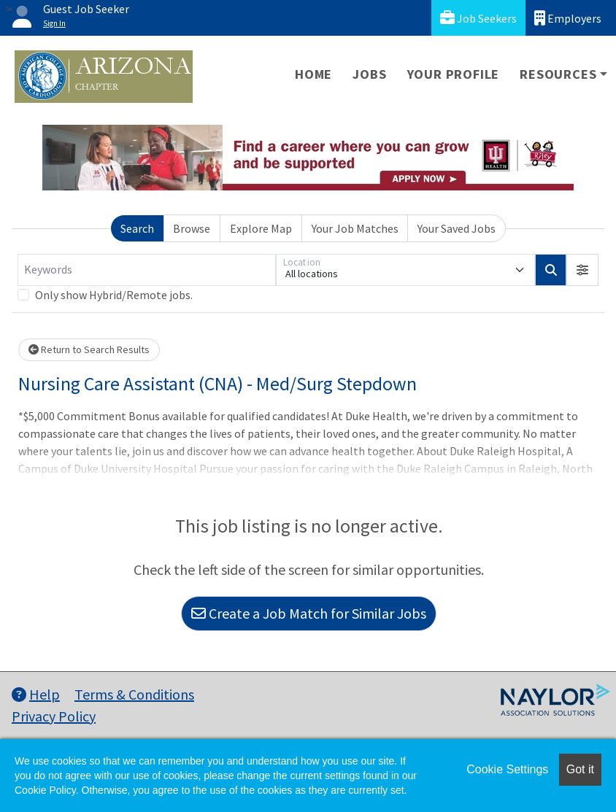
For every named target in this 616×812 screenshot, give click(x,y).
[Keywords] (147, 270)
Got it (580, 769)
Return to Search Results (89, 349)
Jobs (369, 74)
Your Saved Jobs (456, 228)
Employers (567, 18)
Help (36, 694)
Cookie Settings (507, 769)
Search (137, 228)
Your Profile (453, 74)
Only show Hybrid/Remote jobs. (114, 294)
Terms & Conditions (134, 694)
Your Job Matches (355, 228)
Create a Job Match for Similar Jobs (308, 613)
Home (313, 74)
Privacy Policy (54, 716)
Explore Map (261, 228)
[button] (582, 270)
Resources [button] (558, 74)
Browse (191, 228)
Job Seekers (478, 18)
